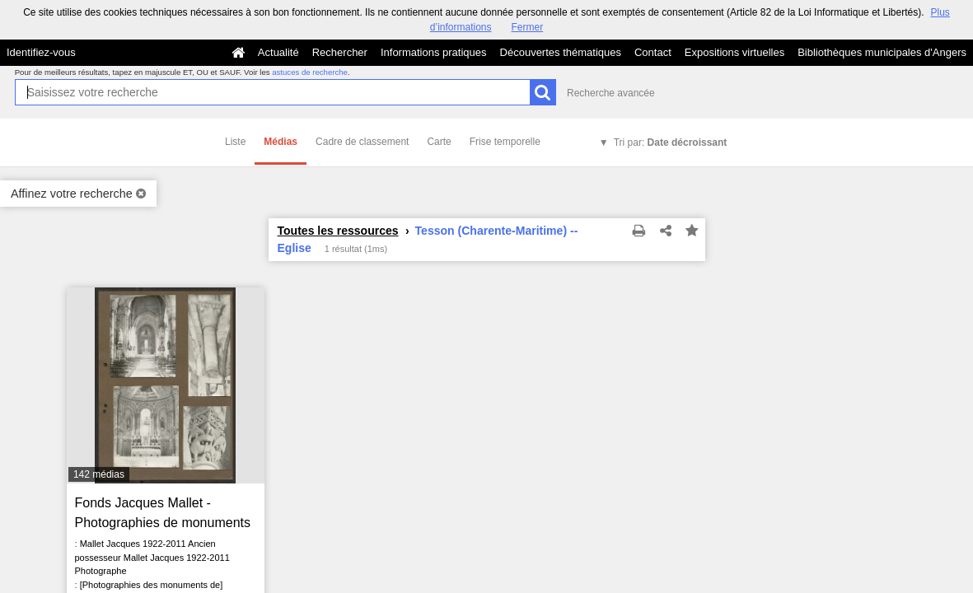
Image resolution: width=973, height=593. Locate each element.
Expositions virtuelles (734, 52)
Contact (652, 52)
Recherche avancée (611, 93)
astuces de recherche (310, 72)
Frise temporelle (505, 141)
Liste (235, 141)
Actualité (278, 52)
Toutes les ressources (338, 230)
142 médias (98, 474)
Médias (280, 141)
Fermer (528, 27)
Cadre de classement (362, 141)
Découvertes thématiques (560, 52)
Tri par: (670, 142)
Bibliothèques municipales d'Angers (882, 52)
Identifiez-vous (41, 52)
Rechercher (339, 52)
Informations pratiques (434, 52)
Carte (439, 141)
